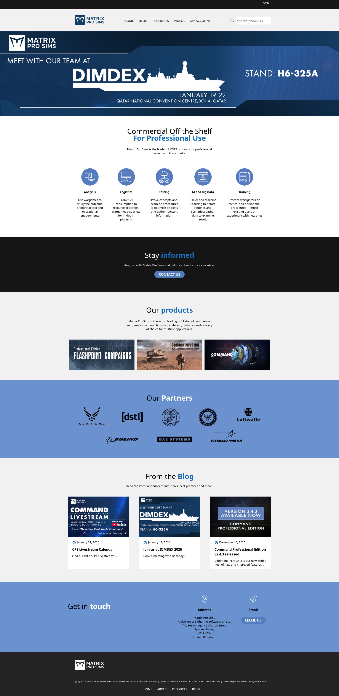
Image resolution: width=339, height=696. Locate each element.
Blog (196, 689)
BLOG (143, 20)
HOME (129, 20)
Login (265, 3)
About (162, 689)
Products (179, 689)
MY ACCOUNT (200, 20)
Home (148, 689)
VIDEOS (179, 20)
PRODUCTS (160, 20)
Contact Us (169, 274)
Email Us (253, 620)
